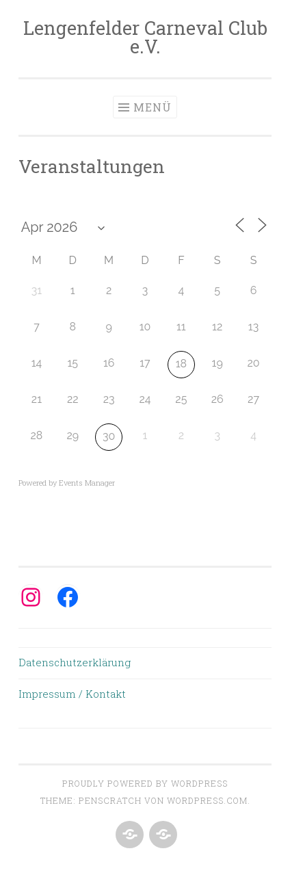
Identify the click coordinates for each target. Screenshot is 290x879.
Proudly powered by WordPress (145, 783)
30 (109, 436)
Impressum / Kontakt (72, 693)
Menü (152, 107)
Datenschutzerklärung (74, 662)
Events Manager (87, 482)
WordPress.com (207, 800)
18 (181, 363)
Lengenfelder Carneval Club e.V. (145, 37)
